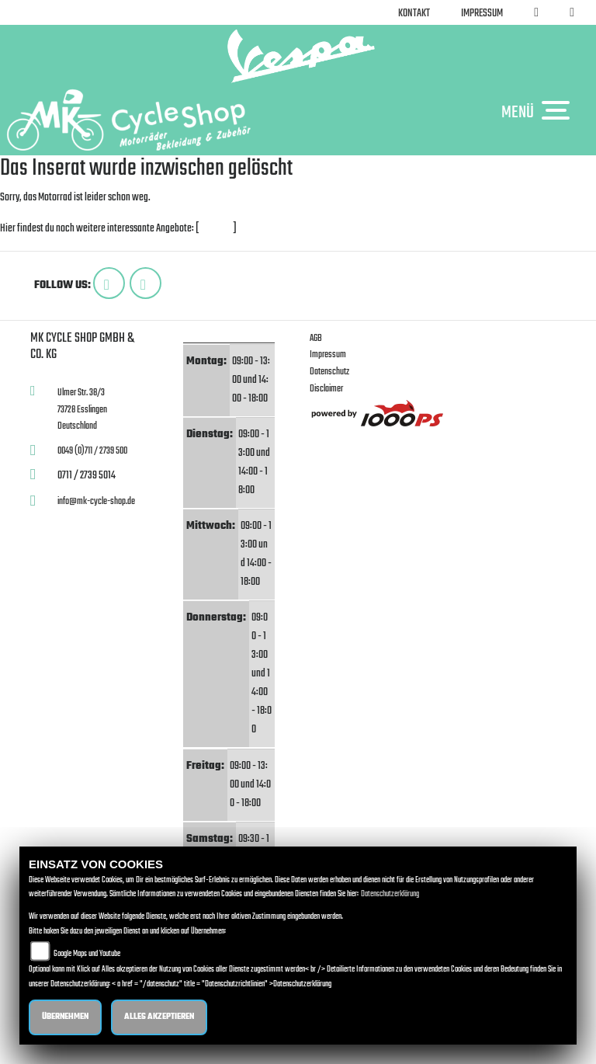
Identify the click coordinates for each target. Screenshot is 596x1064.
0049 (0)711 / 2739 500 (92, 451)
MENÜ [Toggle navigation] (539, 112)
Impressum (482, 13)
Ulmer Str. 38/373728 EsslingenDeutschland (82, 409)
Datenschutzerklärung (390, 894)
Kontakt (414, 13)
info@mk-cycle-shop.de (96, 501)
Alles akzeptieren (159, 1017)
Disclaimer (326, 389)
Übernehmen (65, 1017)
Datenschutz (329, 371)
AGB (316, 338)
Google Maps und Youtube (87, 954)
